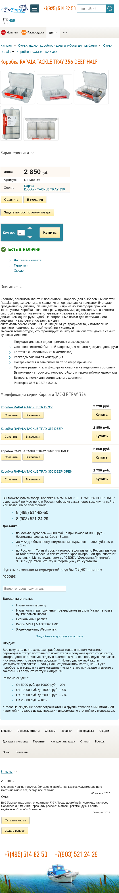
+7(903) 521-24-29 (76, 854)
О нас (6, 752)
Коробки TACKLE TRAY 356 (37, 52)
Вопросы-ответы (28, 730)
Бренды (100, 741)
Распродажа (35, 32)
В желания (35, 199)
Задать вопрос (15, 830)
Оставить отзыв (15, 820)
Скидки (19, 270)
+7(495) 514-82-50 (26, 854)
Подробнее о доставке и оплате (59, 636)
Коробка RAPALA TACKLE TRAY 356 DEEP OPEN (36, 471)
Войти (53, 32)
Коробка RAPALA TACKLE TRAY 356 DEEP (32, 428)
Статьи (85, 741)
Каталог (6, 45)
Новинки (12, 32)
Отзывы (50, 730)
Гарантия (20, 265)
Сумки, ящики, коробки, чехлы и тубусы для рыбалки (57, 45)
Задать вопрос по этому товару (27, 212)
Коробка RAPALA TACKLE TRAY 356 (27, 407)
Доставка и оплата (28, 260)
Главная (6, 730)
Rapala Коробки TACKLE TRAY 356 (44, 187)
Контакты (22, 752)
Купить (49, 232)
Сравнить (11, 199)
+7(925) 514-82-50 (60, 8)
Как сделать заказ (63, 741)
